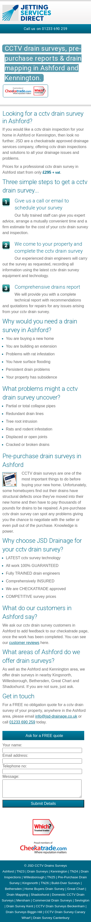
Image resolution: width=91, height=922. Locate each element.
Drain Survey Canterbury (51, 918)
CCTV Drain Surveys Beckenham (60, 906)
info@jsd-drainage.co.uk (56, 716)
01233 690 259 (54, 29)
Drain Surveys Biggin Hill (24, 912)
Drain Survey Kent (19, 906)
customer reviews (24, 643)
